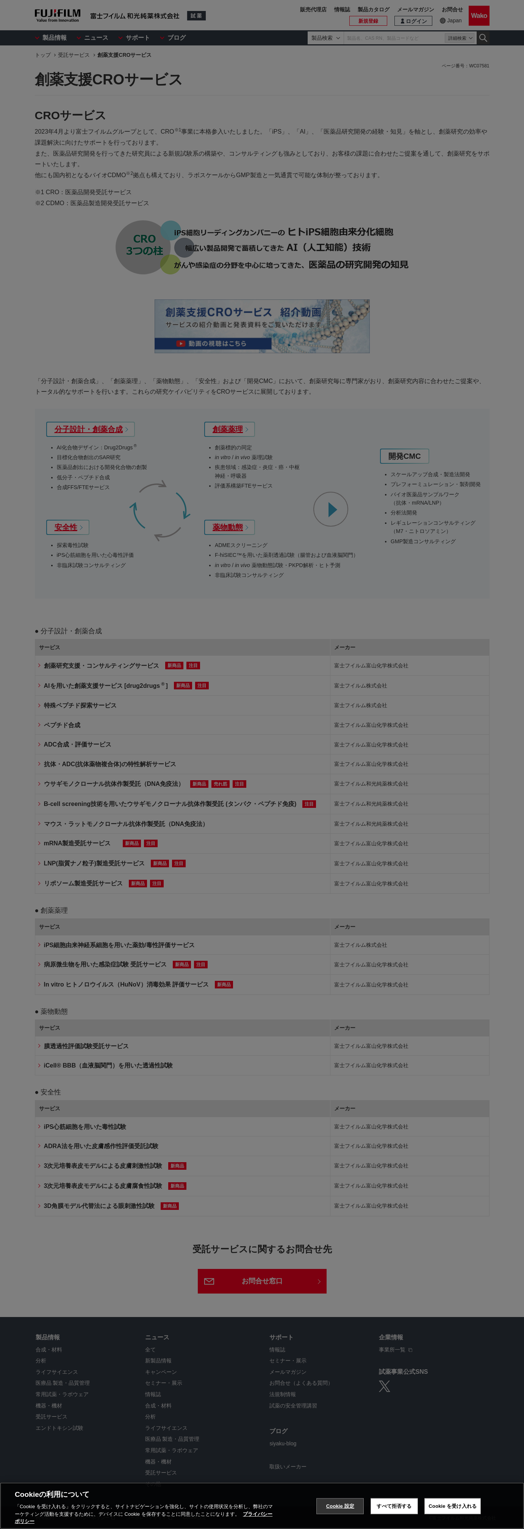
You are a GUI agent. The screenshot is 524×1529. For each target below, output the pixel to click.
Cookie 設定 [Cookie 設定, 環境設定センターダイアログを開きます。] (340, 1506)
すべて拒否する (394, 1506)
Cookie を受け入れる (453, 1506)
